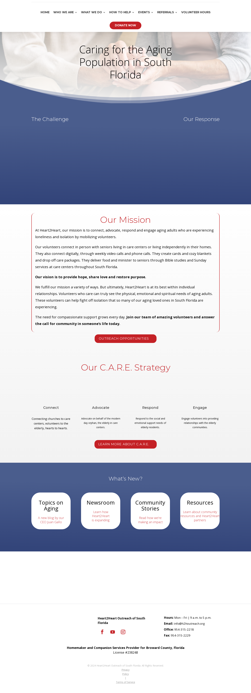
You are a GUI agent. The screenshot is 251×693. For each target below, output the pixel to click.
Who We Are (63, 12)
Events (144, 12)
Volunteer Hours (196, 12)
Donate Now (125, 25)
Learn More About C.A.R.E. (123, 444)
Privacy (125, 669)
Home (45, 12)
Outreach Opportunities (124, 338)
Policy (125, 674)
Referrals (165, 12)
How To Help (120, 12)
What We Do (91, 12)
